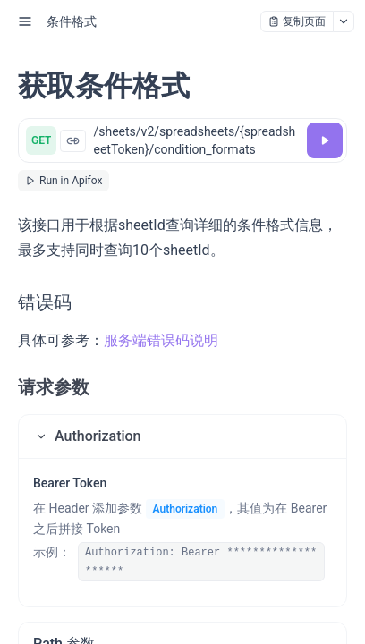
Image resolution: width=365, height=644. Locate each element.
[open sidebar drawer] (25, 21)
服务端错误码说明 (161, 340)
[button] (182, 436)
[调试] (325, 140)
